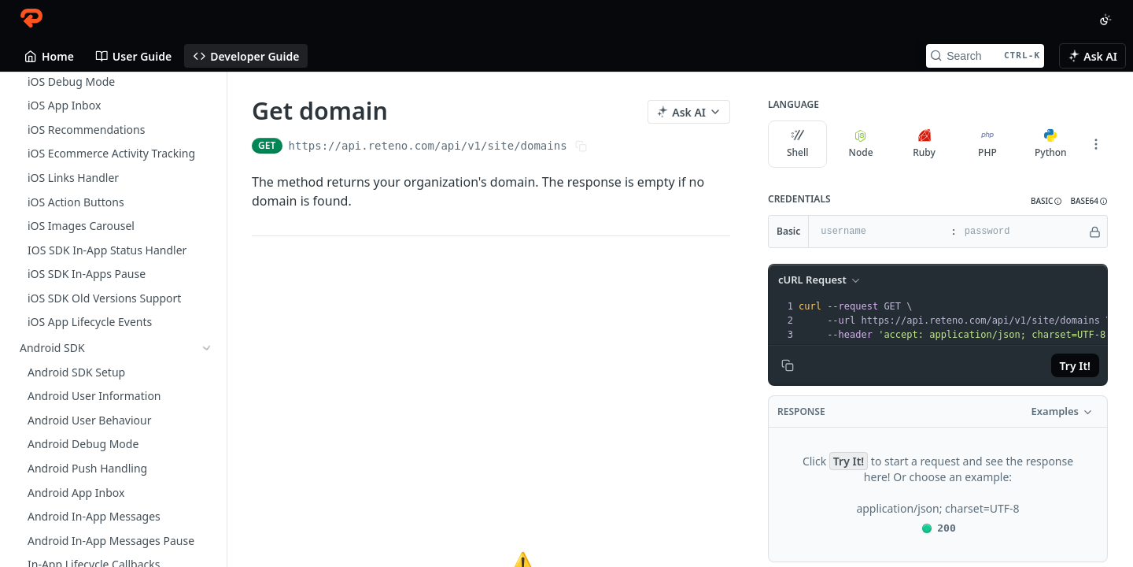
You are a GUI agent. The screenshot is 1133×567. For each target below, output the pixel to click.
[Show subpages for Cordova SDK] (207, 105)
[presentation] (954, 320)
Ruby (924, 144)
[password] (1022, 231)
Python (1051, 144)
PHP (987, 144)
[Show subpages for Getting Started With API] (207, 286)
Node (861, 144)
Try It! (1075, 365)
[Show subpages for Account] (207, 522)
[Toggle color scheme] (1105, 20)
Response (801, 411)
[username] (878, 231)
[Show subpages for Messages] (207, 474)
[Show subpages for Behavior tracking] (207, 498)
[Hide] (1095, 231)
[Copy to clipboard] (788, 365)
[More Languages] (1096, 144)
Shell (798, 144)
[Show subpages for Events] (207, 450)
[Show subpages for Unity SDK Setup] (207, 82)
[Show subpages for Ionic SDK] (207, 130)
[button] (1046, 201)
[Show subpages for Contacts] (207, 426)
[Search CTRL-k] (985, 56)
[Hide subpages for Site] (207, 546)
